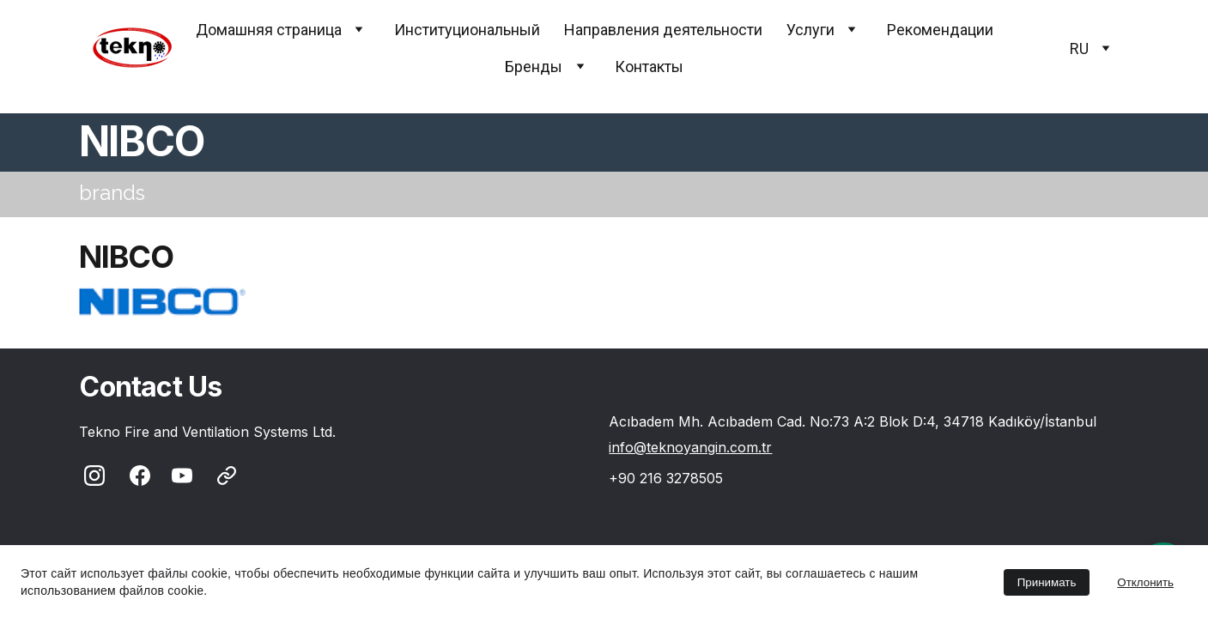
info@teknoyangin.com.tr (690, 447)
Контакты (649, 67)
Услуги (810, 30)
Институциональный (467, 30)
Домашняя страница (269, 30)
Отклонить (1145, 582)
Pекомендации (940, 30)
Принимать (1047, 582)
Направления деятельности (663, 30)
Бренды (533, 67)
